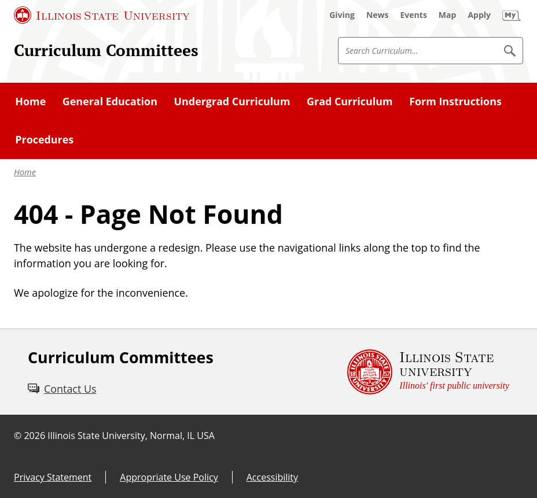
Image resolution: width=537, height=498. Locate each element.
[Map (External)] (447, 15)
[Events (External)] (413, 15)
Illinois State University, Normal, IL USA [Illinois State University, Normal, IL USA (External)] (131, 435)
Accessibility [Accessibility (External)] (272, 477)
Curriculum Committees (106, 50)
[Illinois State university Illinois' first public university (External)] (428, 372)
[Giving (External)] (342, 15)
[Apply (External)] (479, 15)
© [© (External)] (17, 435)
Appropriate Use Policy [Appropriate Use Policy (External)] (169, 477)
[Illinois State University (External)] (102, 15)
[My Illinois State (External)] (511, 15)
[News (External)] (377, 15)
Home (25, 172)
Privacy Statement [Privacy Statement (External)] (52, 477)
